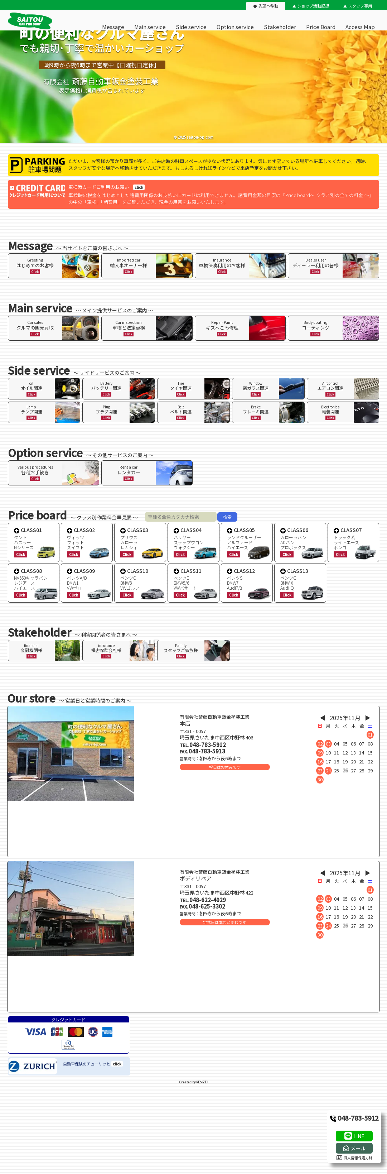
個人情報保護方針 (354, 1157)
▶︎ (368, 717)
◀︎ (322, 717)
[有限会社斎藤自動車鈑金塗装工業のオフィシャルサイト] (30, 27)
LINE (358, 1136)
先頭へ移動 (268, 6)
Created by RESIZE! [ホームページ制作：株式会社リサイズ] (193, 1082)
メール (358, 1148)
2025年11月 (345, 717)
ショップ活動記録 (313, 6)
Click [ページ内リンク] (35, 272)
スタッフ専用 (360, 6)
